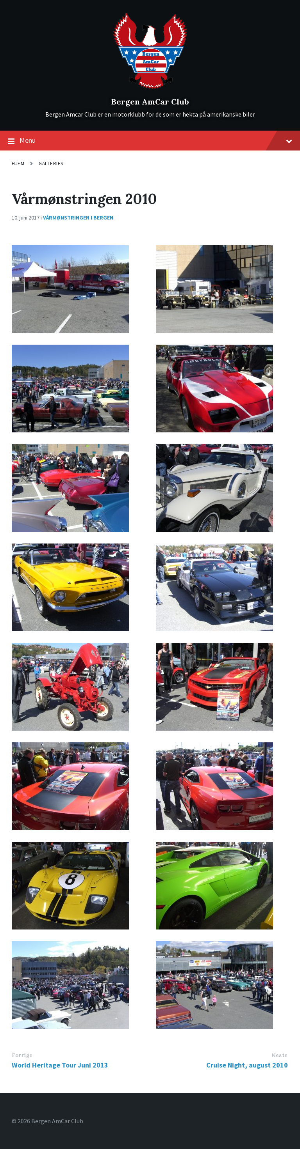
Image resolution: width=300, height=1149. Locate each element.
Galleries (51, 163)
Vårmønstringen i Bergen (78, 217)
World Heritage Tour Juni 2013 (60, 1064)
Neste (279, 1055)
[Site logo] (150, 88)
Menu (150, 141)
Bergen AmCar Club (150, 101)
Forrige (22, 1055)
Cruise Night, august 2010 (247, 1064)
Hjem (18, 163)
